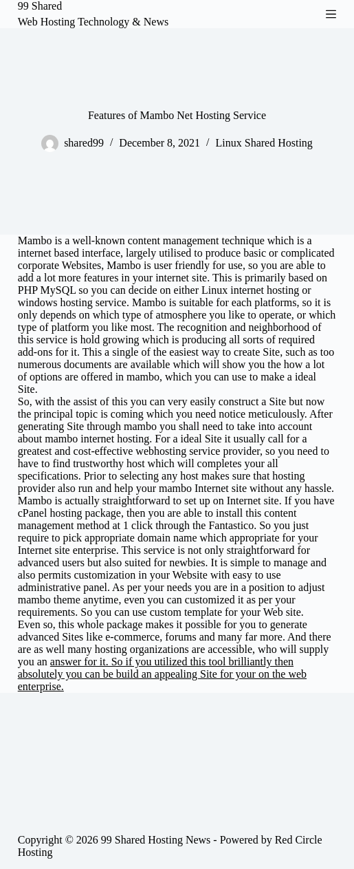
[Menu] (331, 14)
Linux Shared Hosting (264, 143)
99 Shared (40, 6)
